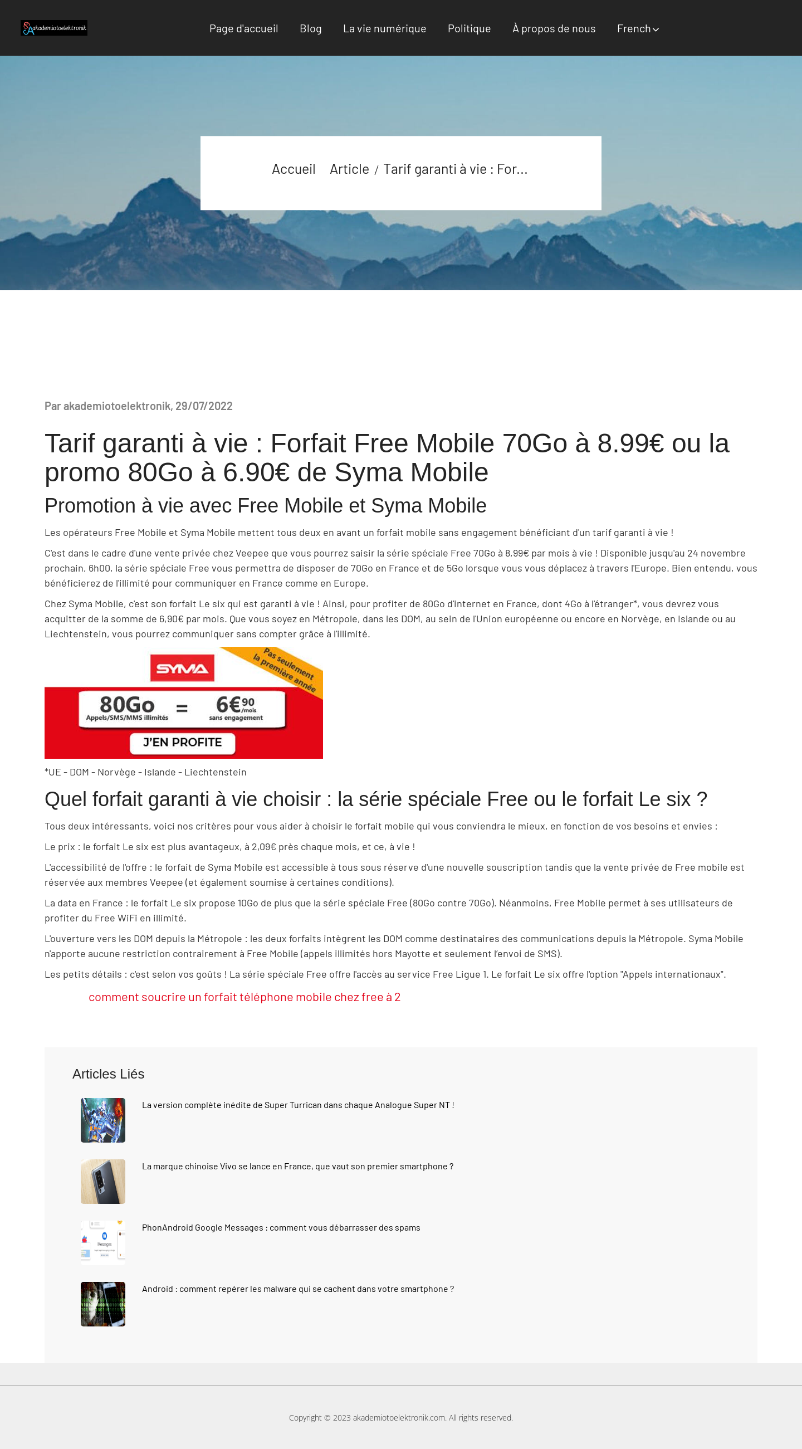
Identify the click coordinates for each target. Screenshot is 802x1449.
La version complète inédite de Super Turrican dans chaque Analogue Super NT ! (298, 1104)
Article (349, 168)
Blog (311, 28)
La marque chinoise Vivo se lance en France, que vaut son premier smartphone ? (297, 1165)
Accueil (294, 168)
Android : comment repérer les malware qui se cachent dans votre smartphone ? (298, 1288)
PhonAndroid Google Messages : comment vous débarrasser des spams (281, 1227)
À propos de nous (554, 28)
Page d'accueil (243, 28)
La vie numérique (385, 28)
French (634, 28)
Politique (469, 28)
